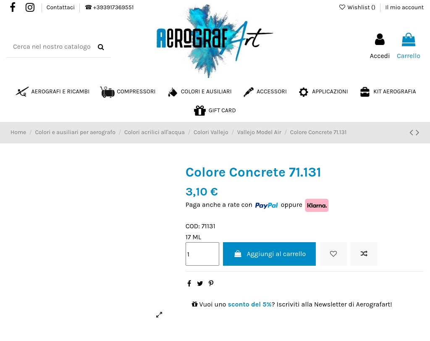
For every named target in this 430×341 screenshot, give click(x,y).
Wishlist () (357, 7)
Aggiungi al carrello (269, 254)
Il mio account (404, 7)
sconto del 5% (250, 304)
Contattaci (61, 7)
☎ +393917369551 (109, 7)
